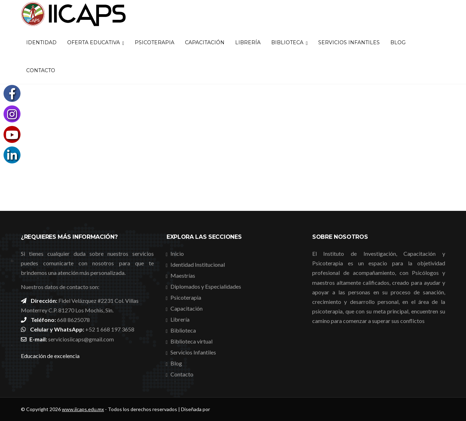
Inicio (177, 253)
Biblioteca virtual (191, 341)
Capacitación (205, 42)
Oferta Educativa (95, 42)
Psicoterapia (154, 42)
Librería (248, 42)
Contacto (40, 70)
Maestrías (182, 275)
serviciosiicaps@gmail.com (81, 339)
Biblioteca (289, 42)
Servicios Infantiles (349, 42)
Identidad (41, 42)
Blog (398, 42)
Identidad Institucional (197, 264)
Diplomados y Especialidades (205, 286)
